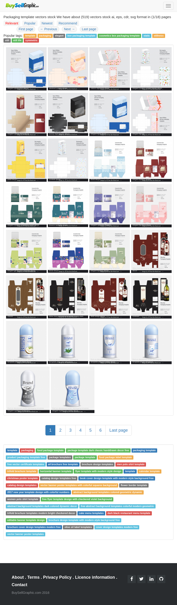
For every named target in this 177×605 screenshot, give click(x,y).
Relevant (11, 23)
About (18, 577)
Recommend (68, 23)
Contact (19, 584)
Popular (29, 23)
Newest (47, 23)
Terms (33, 577)
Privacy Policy (57, 577)
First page (26, 29)
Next (69, 29)
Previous (48, 29)
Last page (89, 29)
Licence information (95, 577)
